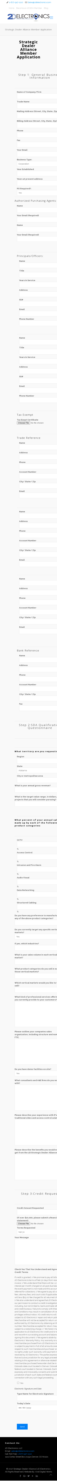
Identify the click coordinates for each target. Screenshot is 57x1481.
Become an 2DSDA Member (29, 8)
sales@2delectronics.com (22, 1451)
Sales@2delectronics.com (39, 2)
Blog (46, 8)
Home (11, 8)
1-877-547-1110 (16, 2)
